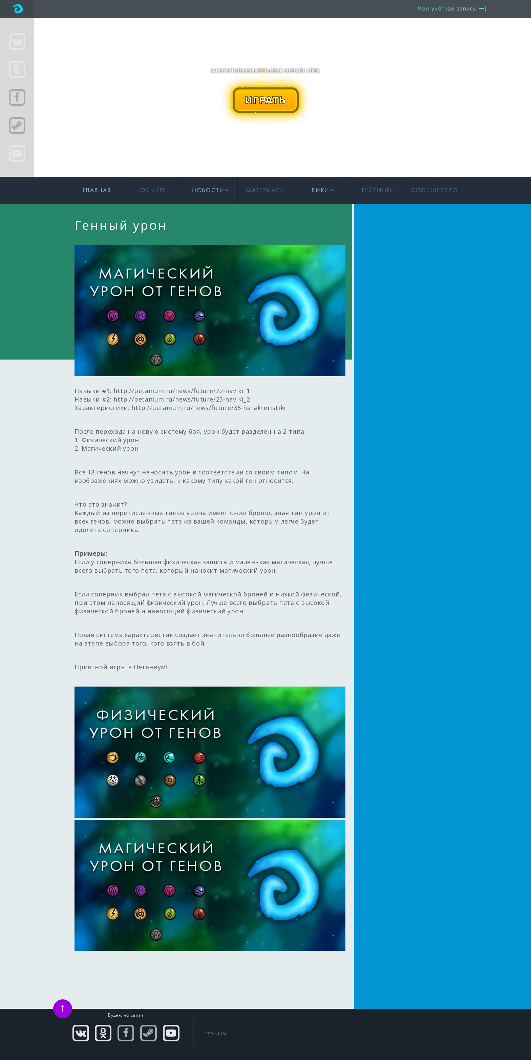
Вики (322, 190)
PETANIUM (216, 1034)
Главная (97, 190)
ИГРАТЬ (265, 100)
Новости (209, 190)
